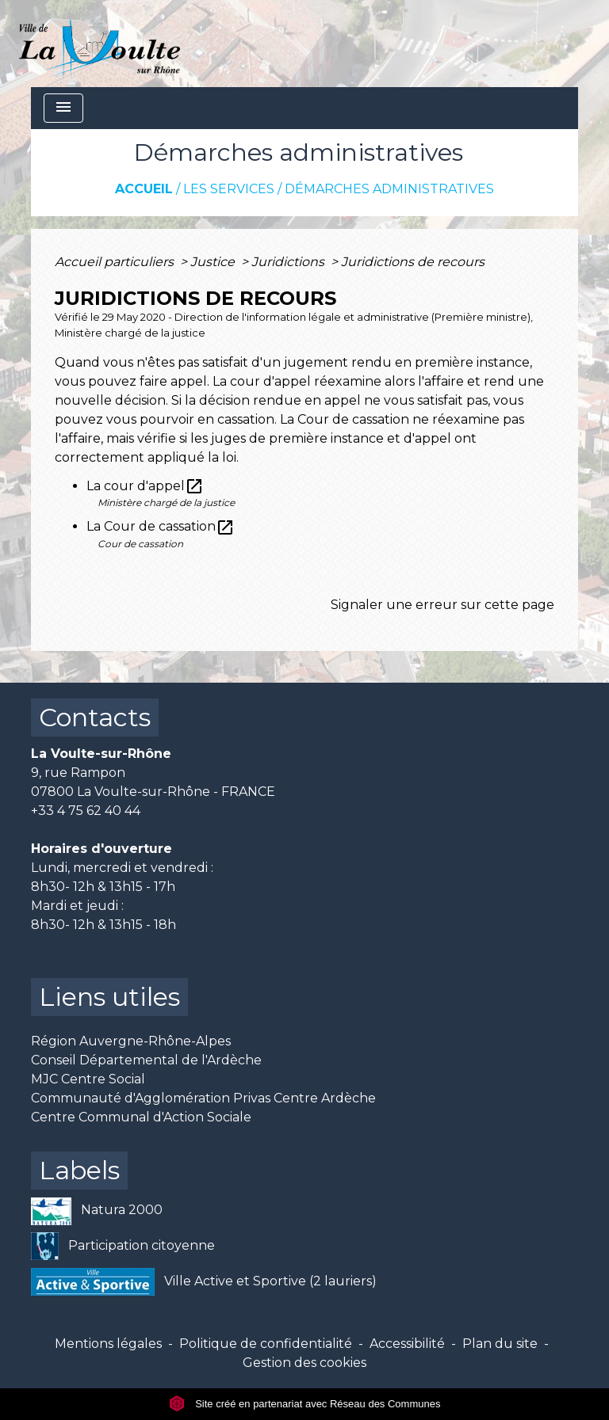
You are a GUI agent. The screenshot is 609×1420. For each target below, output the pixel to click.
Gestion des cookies (304, 1362)
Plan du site (500, 1343)
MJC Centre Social (88, 1079)
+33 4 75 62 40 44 (85, 810)
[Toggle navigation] (63, 108)
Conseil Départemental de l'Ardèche (146, 1060)
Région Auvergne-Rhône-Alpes (131, 1041)
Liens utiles (109, 996)
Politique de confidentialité (265, 1343)
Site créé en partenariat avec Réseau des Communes (305, 1404)
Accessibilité (407, 1343)
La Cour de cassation (160, 526)
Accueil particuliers (116, 261)
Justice (214, 261)
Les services (228, 188)
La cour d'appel (145, 485)
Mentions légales (108, 1343)
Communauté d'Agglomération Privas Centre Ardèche (203, 1098)
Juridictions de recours (413, 261)
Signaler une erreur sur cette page (442, 604)
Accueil (144, 188)
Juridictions (289, 261)
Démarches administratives (389, 188)
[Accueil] (99, 43)
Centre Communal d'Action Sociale (141, 1117)
